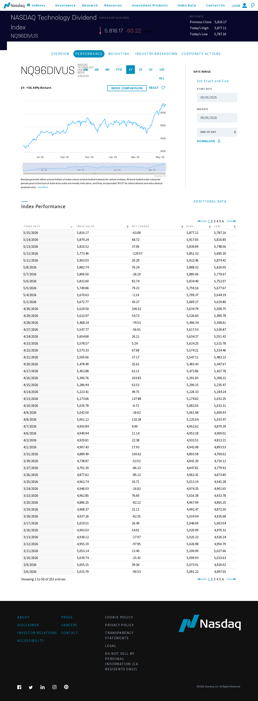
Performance (89, 53)
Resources (113, 5)
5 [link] (220, 221)
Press (67, 617)
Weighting (118, 53)
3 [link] (214, 221)
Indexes (38, 5)
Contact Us (215, 5)
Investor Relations (37, 633)
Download (208, 141)
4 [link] (217, 221)
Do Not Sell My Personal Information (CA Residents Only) (121, 661)
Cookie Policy (119, 617)
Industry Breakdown (156, 53)
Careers (69, 625)
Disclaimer (28, 625)
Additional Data (210, 201)
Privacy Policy (119, 625)
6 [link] (223, 221)
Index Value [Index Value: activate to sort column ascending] (86, 226)
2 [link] (212, 221)
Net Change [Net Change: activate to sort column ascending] (140, 226)
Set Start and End (213, 81)
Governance (65, 5)
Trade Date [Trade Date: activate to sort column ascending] (31, 226)
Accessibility (30, 640)
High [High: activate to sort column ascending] (190, 226)
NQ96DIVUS (24, 36)
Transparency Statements (119, 635)
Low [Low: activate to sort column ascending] (217, 226)
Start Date (204, 89)
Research (90, 5)
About (23, 617)
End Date (202, 109)
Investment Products (150, 5)
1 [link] (209, 221)
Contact (69, 633)
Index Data (187, 5)
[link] (201, 221)
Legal (110, 646)
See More (43, 187)
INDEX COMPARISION (127, 88)
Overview (60, 53)
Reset (157, 87)
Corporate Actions (201, 53)
